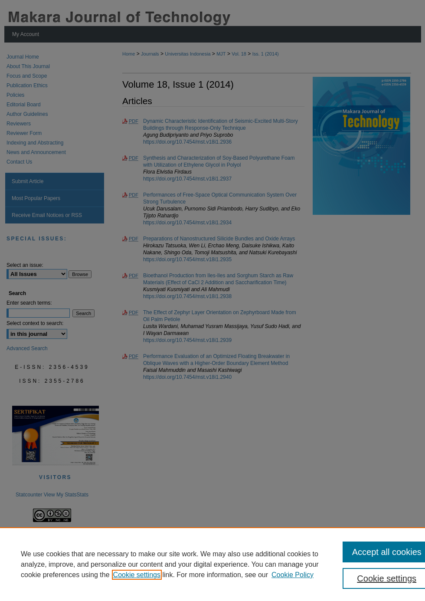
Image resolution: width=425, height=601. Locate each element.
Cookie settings (136, 574)
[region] (212, 564)
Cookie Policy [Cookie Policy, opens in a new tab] (292, 574)
